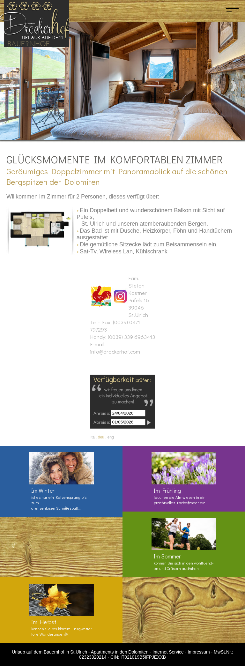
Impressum (199, 652)
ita (93, 437)
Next (233, 86)
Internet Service (168, 652)
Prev (12, 86)
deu (101, 437)
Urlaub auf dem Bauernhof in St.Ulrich (49, 652)
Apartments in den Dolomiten (120, 652)
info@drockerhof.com (115, 351)
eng (111, 437)
